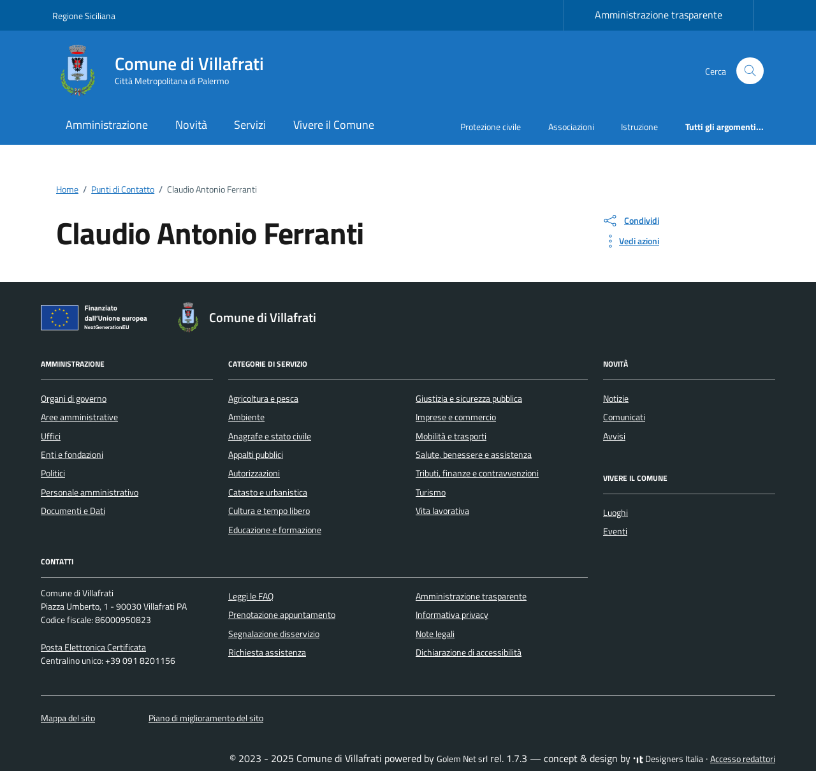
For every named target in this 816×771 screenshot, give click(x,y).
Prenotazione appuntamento (281, 615)
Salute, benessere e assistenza (474, 455)
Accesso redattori (742, 759)
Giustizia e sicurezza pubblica (469, 399)
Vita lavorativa (442, 511)
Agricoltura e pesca (263, 399)
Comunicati (624, 417)
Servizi (250, 124)
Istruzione (639, 126)
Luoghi (615, 513)
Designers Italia (668, 759)
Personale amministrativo (89, 492)
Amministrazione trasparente (658, 14)
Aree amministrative (79, 417)
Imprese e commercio (456, 417)
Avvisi (614, 436)
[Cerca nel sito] (750, 71)
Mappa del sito (68, 718)
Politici (53, 473)
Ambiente (246, 417)
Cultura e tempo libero (269, 511)
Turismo (431, 492)
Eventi (615, 531)
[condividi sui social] (630, 220)
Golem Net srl (462, 759)
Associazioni (571, 126)
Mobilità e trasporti (451, 436)
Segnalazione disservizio (273, 634)
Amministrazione (107, 124)
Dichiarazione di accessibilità (468, 652)
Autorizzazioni (254, 473)
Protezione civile (490, 126)
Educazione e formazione (274, 530)
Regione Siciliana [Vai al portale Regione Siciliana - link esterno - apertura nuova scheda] (83, 15)
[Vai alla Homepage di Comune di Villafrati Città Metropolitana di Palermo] (165, 71)
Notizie (616, 399)
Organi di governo (73, 399)
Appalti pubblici (255, 455)
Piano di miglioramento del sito (206, 718)
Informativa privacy (452, 615)
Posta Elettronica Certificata (93, 647)
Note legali (435, 634)
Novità (191, 124)
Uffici (51, 436)
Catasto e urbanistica (267, 492)
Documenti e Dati (73, 511)
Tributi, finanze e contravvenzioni (477, 473)
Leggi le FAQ (250, 596)
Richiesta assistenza (267, 652)
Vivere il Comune (333, 124)
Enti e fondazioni (72, 455)
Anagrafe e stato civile (269, 436)
